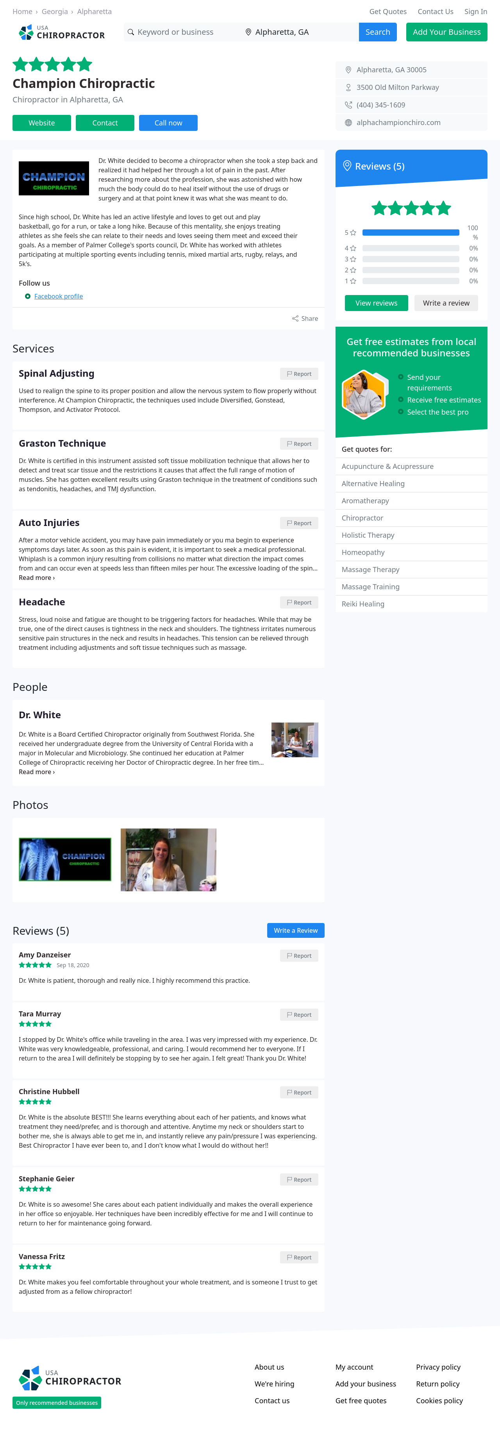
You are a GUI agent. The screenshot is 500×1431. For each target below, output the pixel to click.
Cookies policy (439, 1400)
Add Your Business (447, 32)
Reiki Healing (363, 603)
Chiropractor (363, 517)
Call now (168, 122)
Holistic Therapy (368, 535)
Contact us (272, 1400)
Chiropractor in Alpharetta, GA (67, 99)
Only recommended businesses (57, 1402)
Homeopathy (363, 552)
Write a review (446, 303)
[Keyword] (182, 32)
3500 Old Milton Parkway (398, 87)
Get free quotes (361, 1400)
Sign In (476, 11)
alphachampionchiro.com (399, 122)
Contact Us (436, 11)
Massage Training (371, 586)
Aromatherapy (365, 500)
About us (269, 1367)
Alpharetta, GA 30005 (392, 69)
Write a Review (296, 930)
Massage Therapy (371, 569)
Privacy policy (438, 1367)
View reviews (376, 303)
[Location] (300, 32)
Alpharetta (94, 11)
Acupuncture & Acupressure (388, 466)
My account (354, 1367)
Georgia (55, 11)
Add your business (366, 1383)
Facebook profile (58, 296)
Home (22, 11)
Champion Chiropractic (83, 83)
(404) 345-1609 (381, 104)
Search (378, 32)
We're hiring (275, 1383)
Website (42, 122)
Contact (105, 122)
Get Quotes (388, 11)
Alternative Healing (373, 483)
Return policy (437, 1383)
